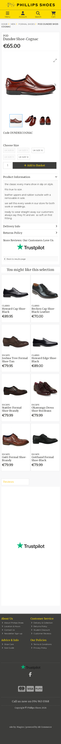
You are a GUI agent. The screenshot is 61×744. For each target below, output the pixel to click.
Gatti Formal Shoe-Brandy (14, 458)
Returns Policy (39, 626)
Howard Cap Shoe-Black (14, 310)
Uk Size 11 (9, 157)
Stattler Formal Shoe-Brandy (12, 409)
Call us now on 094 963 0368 (30, 701)
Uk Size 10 (38, 150)
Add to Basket (34, 165)
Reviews (8, 481)
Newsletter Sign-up (12, 633)
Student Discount (40, 630)
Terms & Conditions (41, 644)
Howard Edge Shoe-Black (44, 359)
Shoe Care (8, 644)
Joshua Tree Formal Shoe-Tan (15, 359)
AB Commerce (45, 727)
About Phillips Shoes (12, 622)
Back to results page (16, 259)
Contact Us (8, 630)
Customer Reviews (41, 633)
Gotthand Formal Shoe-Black (43, 458)
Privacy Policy (39, 648)
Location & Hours (11, 626)
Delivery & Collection (42, 622)
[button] (55, 60)
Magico (20, 727)
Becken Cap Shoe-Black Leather (43, 310)
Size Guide (8, 648)
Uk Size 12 (23, 157)
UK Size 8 (9, 150)
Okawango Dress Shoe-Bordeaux (43, 409)
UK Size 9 (23, 150)
